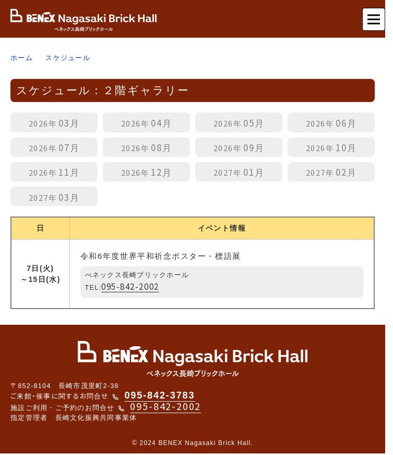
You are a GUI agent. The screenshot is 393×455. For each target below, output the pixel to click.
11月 (54, 171)
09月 (239, 147)
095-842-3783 (159, 395)
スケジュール (67, 58)
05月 (239, 122)
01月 (239, 171)
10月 (331, 147)
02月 (331, 171)
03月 (54, 122)
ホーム (21, 58)
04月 (146, 122)
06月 (331, 122)
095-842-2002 (130, 286)
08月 (146, 147)
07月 (54, 147)
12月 (146, 171)
